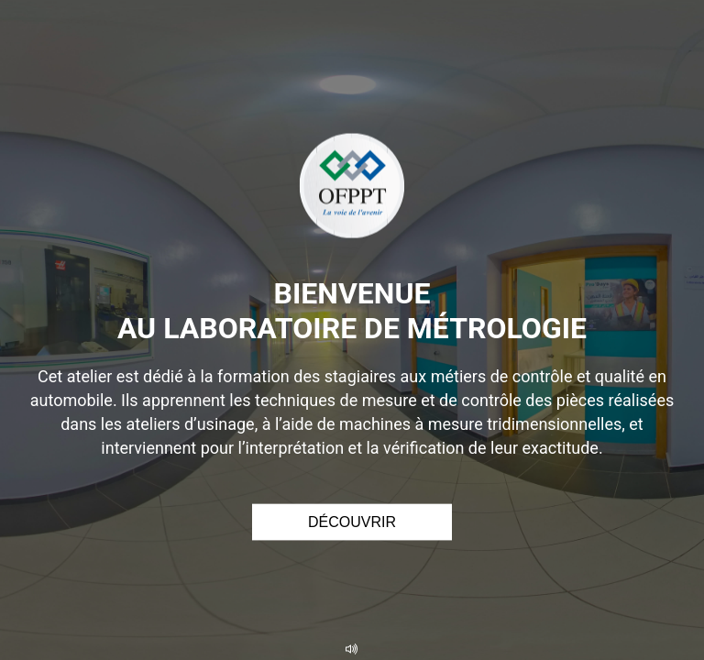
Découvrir (352, 521)
